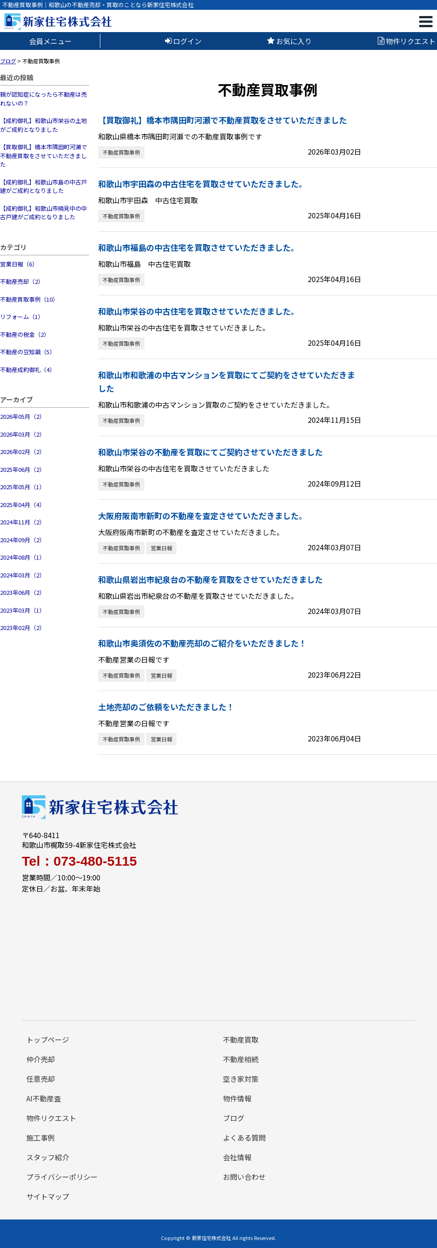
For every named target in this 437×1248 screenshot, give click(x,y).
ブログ (233, 1118)
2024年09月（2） (22, 540)
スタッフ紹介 (47, 1157)
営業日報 (161, 548)
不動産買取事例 (121, 152)
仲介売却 (40, 1059)
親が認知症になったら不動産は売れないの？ (43, 98)
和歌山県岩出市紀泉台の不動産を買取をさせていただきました (210, 579)
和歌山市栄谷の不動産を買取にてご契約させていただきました (210, 452)
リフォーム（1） (22, 316)
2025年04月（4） (22, 504)
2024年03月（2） (22, 575)
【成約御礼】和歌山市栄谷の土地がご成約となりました (43, 125)
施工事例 (40, 1137)
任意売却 (40, 1078)
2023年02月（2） (22, 627)
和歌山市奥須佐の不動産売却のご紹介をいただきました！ (202, 643)
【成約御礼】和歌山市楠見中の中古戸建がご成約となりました (43, 212)
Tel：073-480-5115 (79, 861)
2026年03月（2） (22, 434)
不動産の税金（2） (24, 334)
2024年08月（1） (22, 557)
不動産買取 (241, 1039)
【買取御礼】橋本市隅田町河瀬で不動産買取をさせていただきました (43, 155)
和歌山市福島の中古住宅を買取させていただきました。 (198, 247)
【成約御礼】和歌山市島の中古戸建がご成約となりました (43, 186)
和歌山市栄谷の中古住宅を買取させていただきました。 (198, 311)
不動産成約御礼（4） (27, 369)
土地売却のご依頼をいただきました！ (166, 706)
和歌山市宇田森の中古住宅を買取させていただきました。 (202, 183)
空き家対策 (241, 1078)
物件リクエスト (407, 41)
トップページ (47, 1039)
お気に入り (289, 41)
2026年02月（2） (22, 451)
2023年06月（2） (22, 592)
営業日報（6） (19, 264)
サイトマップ (47, 1196)
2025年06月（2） (22, 469)
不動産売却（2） (22, 281)
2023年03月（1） (22, 610)
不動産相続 (241, 1059)
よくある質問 (244, 1137)
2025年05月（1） (22, 487)
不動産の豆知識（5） (27, 352)
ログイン (183, 41)
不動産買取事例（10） (29, 299)
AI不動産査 (43, 1098)
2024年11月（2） (22, 522)
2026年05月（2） (22, 416)
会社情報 (237, 1157)
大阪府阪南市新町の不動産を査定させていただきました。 (202, 515)
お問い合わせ (244, 1176)
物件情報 (237, 1098)
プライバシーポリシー (62, 1176)
